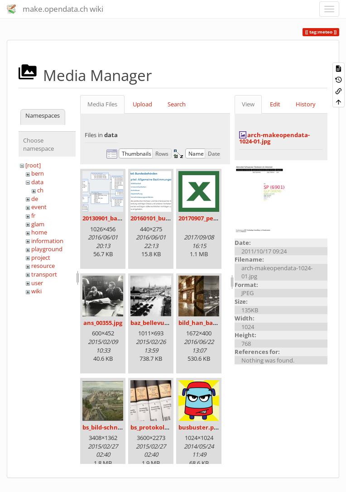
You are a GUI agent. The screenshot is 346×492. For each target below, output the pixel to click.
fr (33, 215)
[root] (33, 165)
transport (44, 274)
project (40, 257)
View (248, 104)
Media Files (102, 104)
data (37, 182)
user (37, 283)
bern (37, 173)
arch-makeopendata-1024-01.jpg (274, 138)
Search (177, 104)
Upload (142, 104)
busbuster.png (199, 427)
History (306, 104)
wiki (36, 291)
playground (46, 249)
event (39, 207)
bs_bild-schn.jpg (105, 427)
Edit (275, 104)
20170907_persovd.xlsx (210, 218)
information (47, 241)
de (34, 199)
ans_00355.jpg (102, 323)
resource (43, 266)
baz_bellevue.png (155, 323)
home (39, 232)
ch (40, 190)
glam (37, 224)
